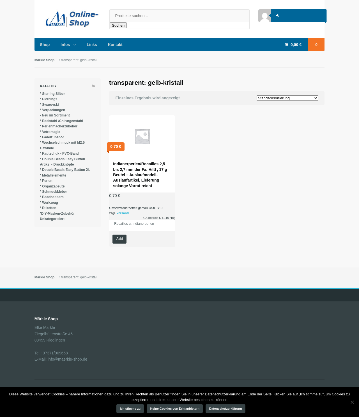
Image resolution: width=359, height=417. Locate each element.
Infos (65, 44)
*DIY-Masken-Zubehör (57, 214)
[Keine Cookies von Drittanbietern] (352, 402)
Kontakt (115, 44)
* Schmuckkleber (53, 192)
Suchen (118, 25)
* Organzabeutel (52, 186)
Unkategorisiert (52, 219)
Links (92, 44)
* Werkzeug (49, 203)
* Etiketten (48, 208)
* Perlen (46, 181)
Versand (122, 213)
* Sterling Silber (52, 94)
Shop (45, 44)
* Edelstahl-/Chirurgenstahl (61, 121)
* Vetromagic (50, 132)
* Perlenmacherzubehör (58, 126)
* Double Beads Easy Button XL (65, 170)
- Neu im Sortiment (55, 115)
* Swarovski (49, 105)
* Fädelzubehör (52, 137)
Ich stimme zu (130, 408)
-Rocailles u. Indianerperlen (133, 224)
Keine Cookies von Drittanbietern (175, 408)
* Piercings (48, 99)
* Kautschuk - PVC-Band (59, 153)
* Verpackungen (52, 110)
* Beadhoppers (52, 197)
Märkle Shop (44, 60)
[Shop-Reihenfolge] (287, 98)
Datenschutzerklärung (225, 408)
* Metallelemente (53, 175)
